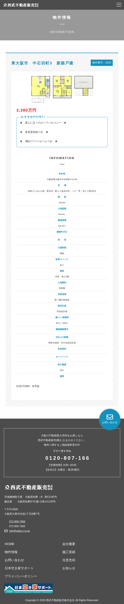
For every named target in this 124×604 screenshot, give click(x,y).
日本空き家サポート (19, 568)
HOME (9, 544)
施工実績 (68, 552)
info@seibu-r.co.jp (19, 531)
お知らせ (68, 568)
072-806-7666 (17, 521)
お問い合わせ (14, 560)
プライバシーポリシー (21, 576)
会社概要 (68, 544)
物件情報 (11, 552)
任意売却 (68, 560)
